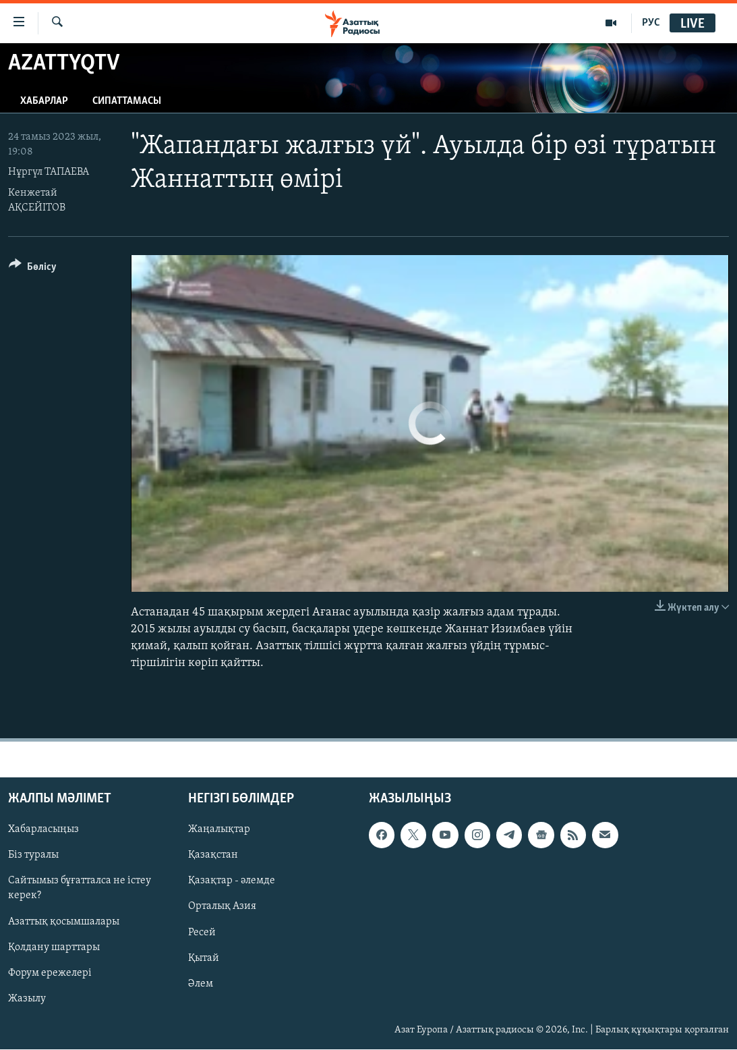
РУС (651, 23)
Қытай (203, 958)
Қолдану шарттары (54, 947)
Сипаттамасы (126, 101)
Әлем (200, 983)
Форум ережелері (50, 973)
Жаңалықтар (219, 830)
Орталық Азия (222, 907)
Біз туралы (33, 855)
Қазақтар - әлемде (231, 881)
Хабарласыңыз (43, 830)
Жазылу (27, 998)
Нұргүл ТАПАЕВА (48, 172)
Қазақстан (213, 855)
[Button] (33, 269)
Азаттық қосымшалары (63, 921)
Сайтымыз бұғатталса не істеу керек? (79, 889)
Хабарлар (44, 101)
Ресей (202, 932)
